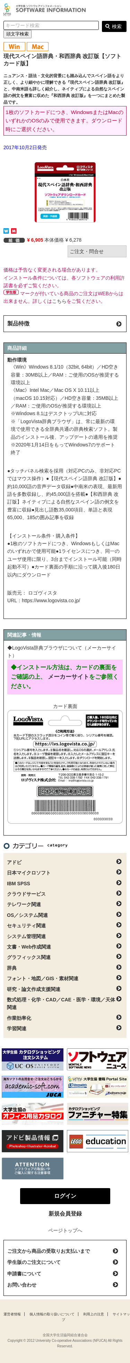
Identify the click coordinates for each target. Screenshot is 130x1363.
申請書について (24, 1273)
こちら (59, 301)
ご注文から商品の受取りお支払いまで (48, 1251)
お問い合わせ (21, 1285)
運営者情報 (12, 1314)
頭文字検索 (17, 34)
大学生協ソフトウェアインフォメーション (45, 9)
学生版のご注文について (34, 1262)
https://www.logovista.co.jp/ (51, 600)
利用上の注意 (93, 1314)
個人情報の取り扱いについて (52, 1314)
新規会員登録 (65, 1214)
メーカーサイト (68, 677)
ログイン (121, 10)
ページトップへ (65, 1230)
